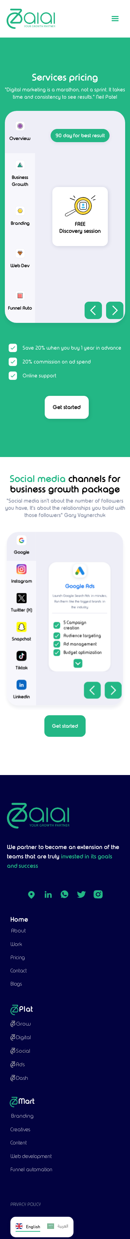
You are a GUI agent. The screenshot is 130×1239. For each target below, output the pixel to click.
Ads (20, 1064)
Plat (26, 1008)
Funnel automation (31, 1169)
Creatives (20, 1129)
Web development (31, 1156)
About (18, 930)
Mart (26, 1101)
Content (18, 1143)
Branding (22, 1115)
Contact (18, 971)
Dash (22, 1078)
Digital (23, 1037)
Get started (67, 407)
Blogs (16, 984)
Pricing (17, 957)
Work (16, 944)
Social (23, 1051)
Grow (23, 1023)
